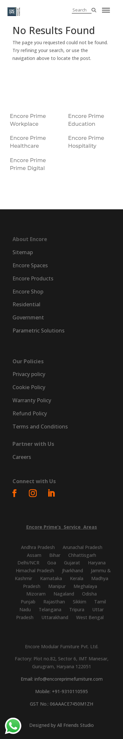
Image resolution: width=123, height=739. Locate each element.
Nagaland (63, 594)
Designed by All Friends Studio (61, 725)
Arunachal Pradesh (82, 547)
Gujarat (72, 562)
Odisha (89, 594)
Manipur (57, 586)
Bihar (54, 555)
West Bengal (90, 617)
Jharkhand (72, 570)
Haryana (97, 562)
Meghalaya (85, 586)
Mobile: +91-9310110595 (61, 691)
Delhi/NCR (28, 562)
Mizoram (36, 594)
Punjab (28, 601)
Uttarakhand (54, 617)
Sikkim (79, 601)
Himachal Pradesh (35, 570)
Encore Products (32, 278)
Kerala (76, 578)
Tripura (76, 609)
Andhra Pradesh (38, 547)
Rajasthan (54, 601)
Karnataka (51, 578)
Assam (34, 555)
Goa (51, 562)
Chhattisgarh (82, 555)
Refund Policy (29, 413)
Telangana (50, 609)
